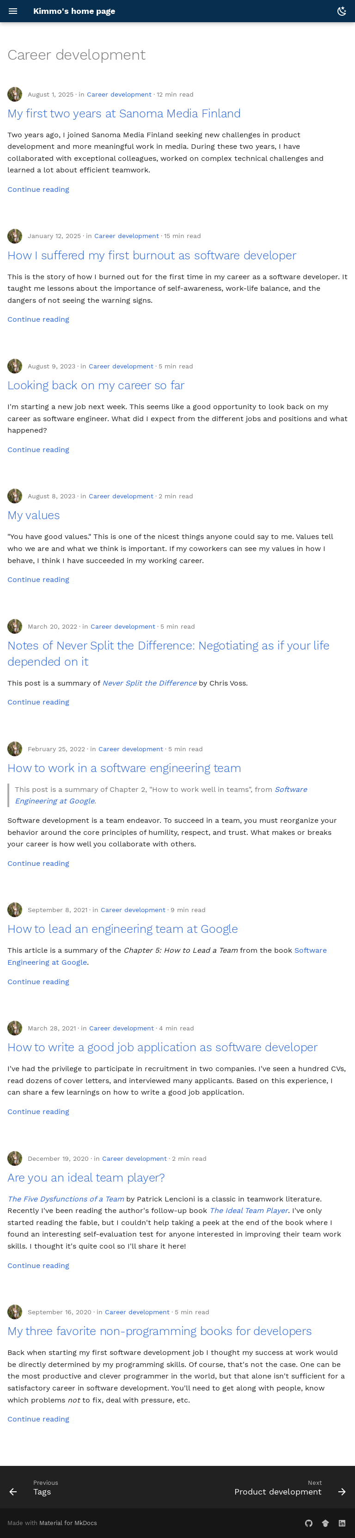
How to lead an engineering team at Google (122, 929)
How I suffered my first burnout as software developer (151, 255)
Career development (119, 94)
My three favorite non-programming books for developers (159, 1331)
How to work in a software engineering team (124, 768)
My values (33, 515)
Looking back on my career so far (95, 385)
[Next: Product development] (288, 1490)
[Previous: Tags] (35, 1490)
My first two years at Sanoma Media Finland (124, 113)
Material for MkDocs (68, 1523)
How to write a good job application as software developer (162, 1047)
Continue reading (38, 189)
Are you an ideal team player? (86, 1177)
